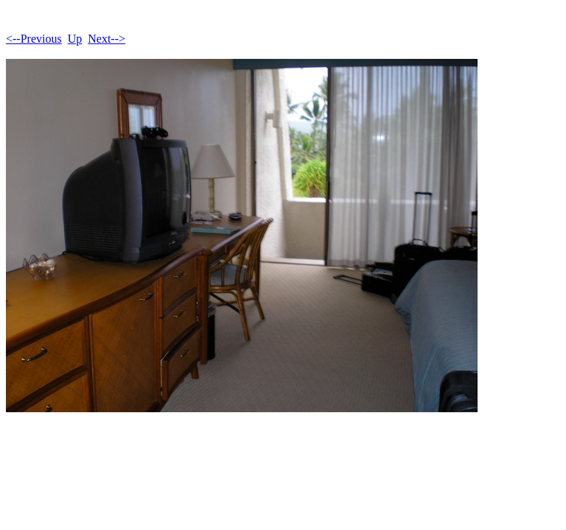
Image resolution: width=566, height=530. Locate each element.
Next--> (106, 38)
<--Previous (34, 38)
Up (75, 38)
